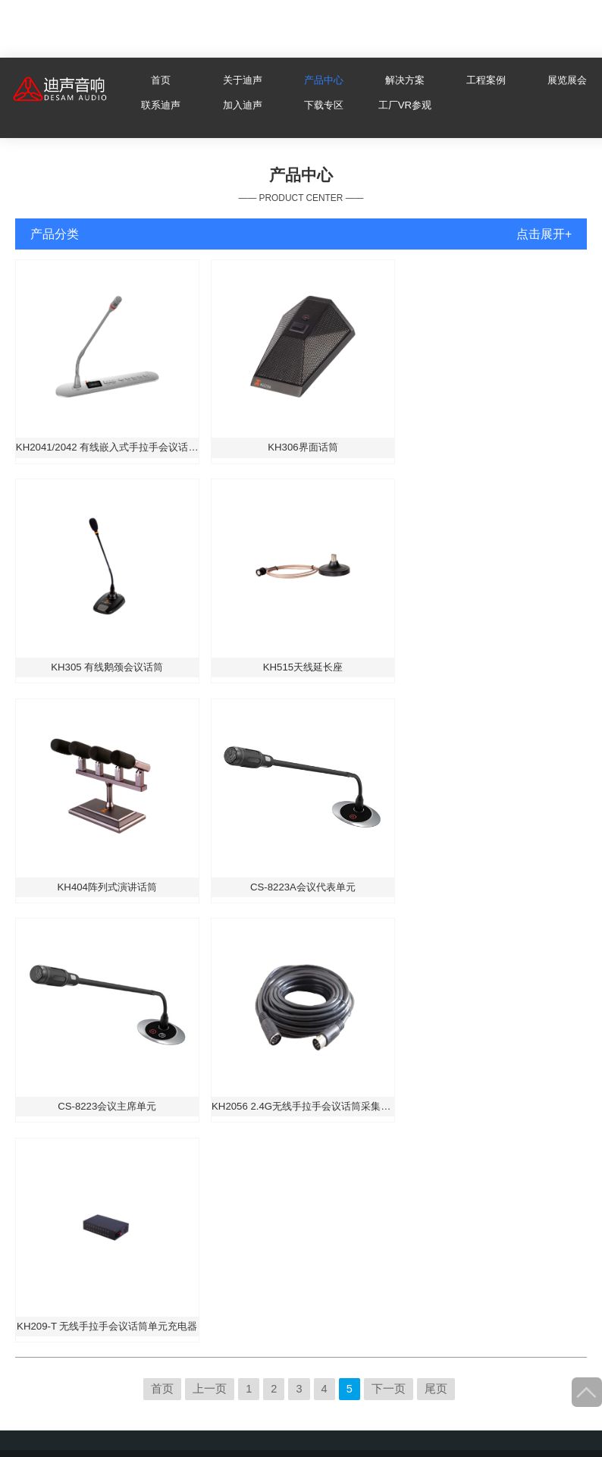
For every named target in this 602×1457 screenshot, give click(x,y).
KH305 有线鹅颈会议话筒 (107, 667)
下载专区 (323, 105)
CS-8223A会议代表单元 (303, 887)
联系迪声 (160, 105)
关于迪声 (242, 80)
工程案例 (486, 80)
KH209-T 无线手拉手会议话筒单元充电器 (107, 1326)
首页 (161, 80)
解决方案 (405, 80)
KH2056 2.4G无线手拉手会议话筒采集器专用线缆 (303, 1106)
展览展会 (567, 80)
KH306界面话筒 (302, 447)
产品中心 (323, 80)
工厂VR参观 (404, 105)
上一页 (210, 1389)
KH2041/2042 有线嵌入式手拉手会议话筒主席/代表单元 (107, 447)
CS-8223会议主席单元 (107, 1106)
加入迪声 (242, 105)
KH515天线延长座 (303, 667)
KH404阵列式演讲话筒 (107, 887)
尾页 (436, 1389)
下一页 (389, 1389)
